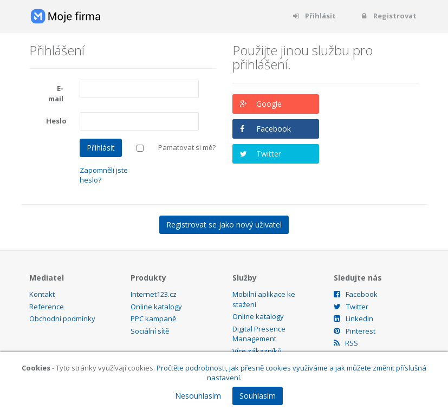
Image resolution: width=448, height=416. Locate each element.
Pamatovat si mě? (187, 147)
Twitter (268, 153)
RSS (346, 343)
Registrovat (388, 16)
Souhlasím (257, 396)
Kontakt (42, 294)
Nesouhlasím (198, 396)
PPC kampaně (153, 318)
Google (269, 104)
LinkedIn (353, 318)
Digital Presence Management (258, 334)
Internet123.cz (154, 294)
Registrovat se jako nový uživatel (224, 224)
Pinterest (354, 331)
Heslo (56, 121)
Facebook (273, 128)
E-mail (55, 93)
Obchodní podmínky (62, 318)
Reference (46, 306)
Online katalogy (156, 306)
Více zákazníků (257, 351)
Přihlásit (314, 16)
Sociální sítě (150, 331)
